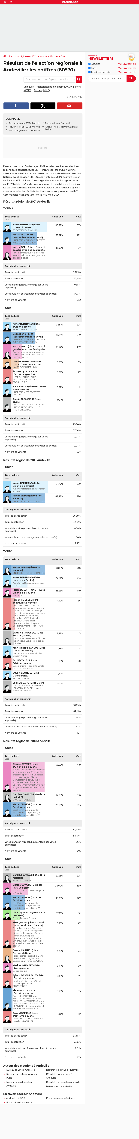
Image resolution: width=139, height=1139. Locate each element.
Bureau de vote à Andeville (20, 1069)
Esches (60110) (42, 90)
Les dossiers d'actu (99, 72)
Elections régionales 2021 (22, 56)
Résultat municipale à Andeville (63, 1082)
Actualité (94, 63)
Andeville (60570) (15, 1098)
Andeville (49, 127)
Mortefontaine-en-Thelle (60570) (54, 86)
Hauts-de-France (48, 56)
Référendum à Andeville (59, 1086)
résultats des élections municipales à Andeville (51, 191)
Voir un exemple (127, 63)
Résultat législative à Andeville (62, 1069)
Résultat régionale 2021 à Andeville (24, 123)
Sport (92, 68)
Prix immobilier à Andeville (60, 1098)
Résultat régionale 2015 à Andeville (24, 127)
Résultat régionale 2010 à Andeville (24, 130)
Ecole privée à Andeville (19, 1102)
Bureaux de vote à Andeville (58, 123)
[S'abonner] (112, 78)
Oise (62, 56)
